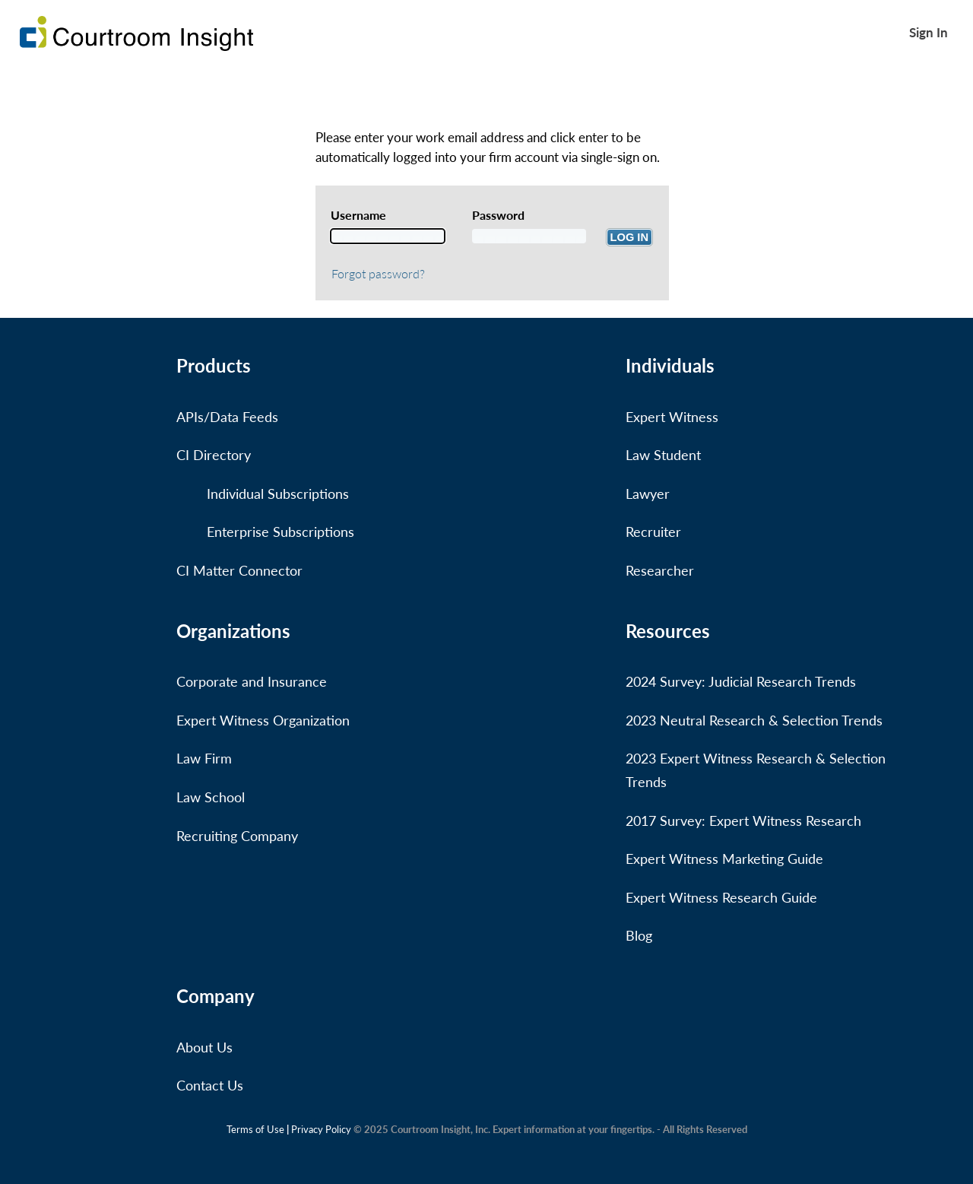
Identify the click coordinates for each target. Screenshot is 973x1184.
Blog (639, 935)
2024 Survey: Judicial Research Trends (741, 681)
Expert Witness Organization (263, 720)
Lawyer (648, 493)
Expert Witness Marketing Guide (724, 858)
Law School (210, 797)
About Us (204, 1047)
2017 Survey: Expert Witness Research (743, 820)
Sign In (928, 32)
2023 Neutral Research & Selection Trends (754, 720)
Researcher (660, 570)
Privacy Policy (321, 1129)
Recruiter (653, 531)
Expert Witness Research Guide (721, 897)
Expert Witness (672, 416)
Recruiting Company (237, 835)
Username (358, 215)
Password (498, 215)
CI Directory (213, 454)
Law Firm (204, 758)
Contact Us (209, 1085)
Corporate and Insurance (251, 681)
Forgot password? (378, 273)
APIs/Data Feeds (227, 416)
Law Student (663, 454)
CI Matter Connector (239, 570)
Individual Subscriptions (278, 493)
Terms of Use (255, 1129)
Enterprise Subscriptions (280, 531)
